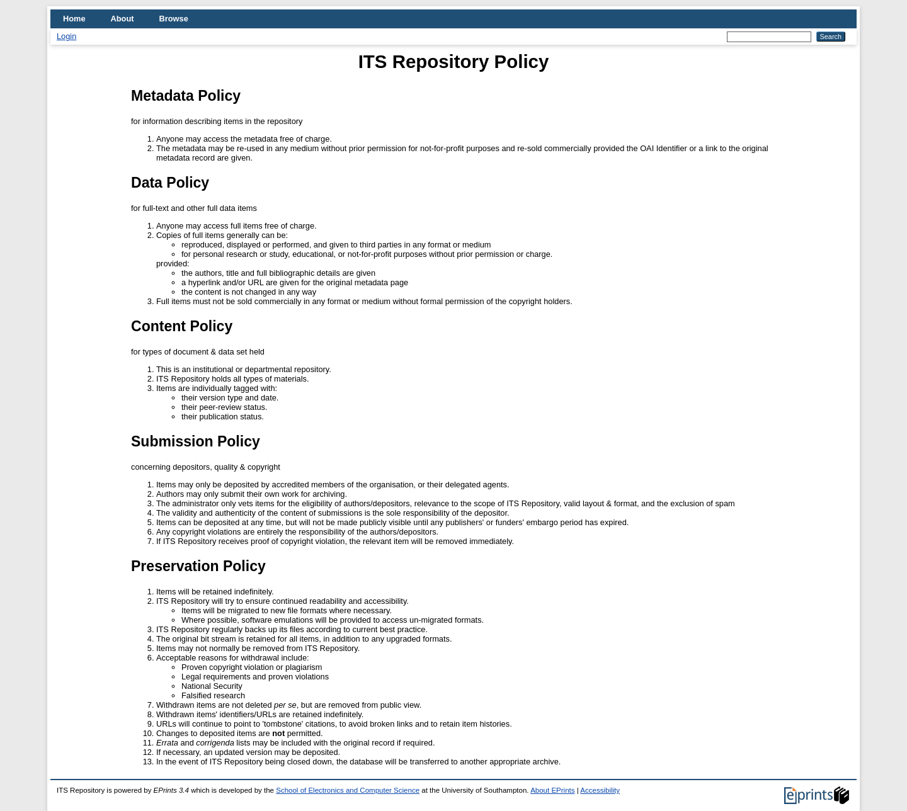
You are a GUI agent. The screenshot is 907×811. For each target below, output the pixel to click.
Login (66, 36)
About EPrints (552, 790)
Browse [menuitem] (173, 18)
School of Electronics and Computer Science (347, 790)
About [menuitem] (122, 18)
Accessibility (600, 790)
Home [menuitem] (74, 18)
